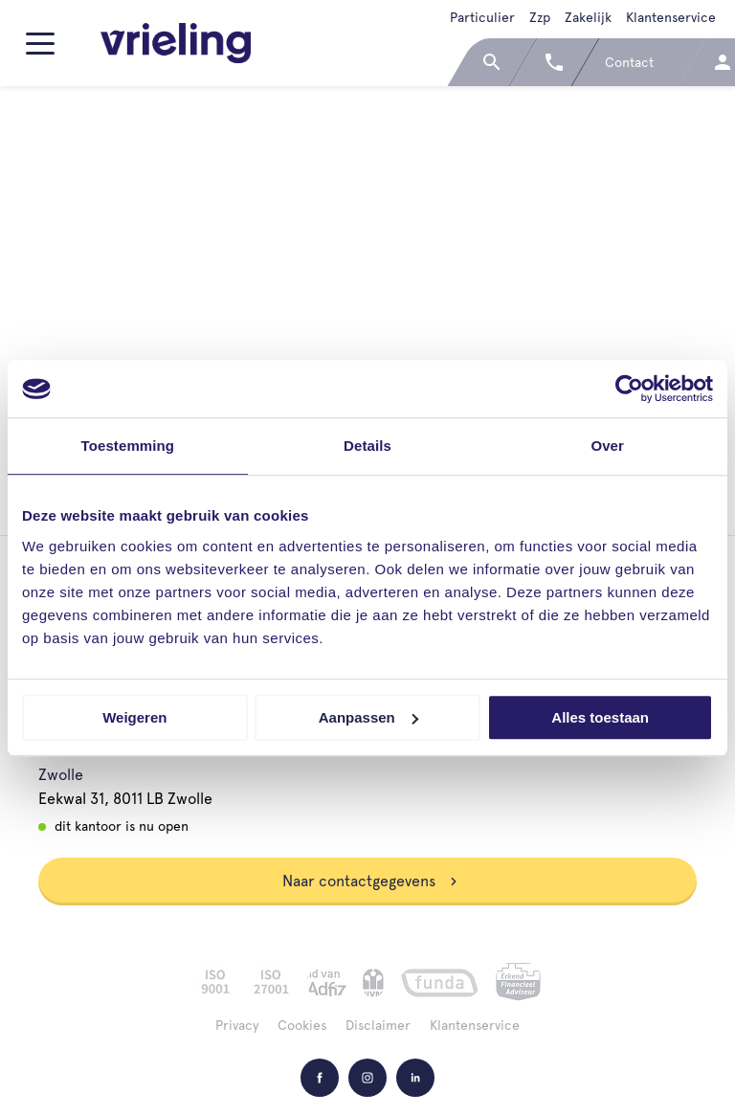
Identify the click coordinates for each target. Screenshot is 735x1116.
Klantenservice (671, 17)
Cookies (302, 1025)
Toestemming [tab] (128, 445)
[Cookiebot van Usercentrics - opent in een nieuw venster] (629, 388)
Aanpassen (368, 717)
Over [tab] (607, 445)
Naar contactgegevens (370, 881)
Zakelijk (588, 17)
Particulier (482, 17)
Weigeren (134, 717)
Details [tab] (367, 445)
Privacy (236, 1025)
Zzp (539, 17)
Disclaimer (378, 1025)
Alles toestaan (600, 717)
